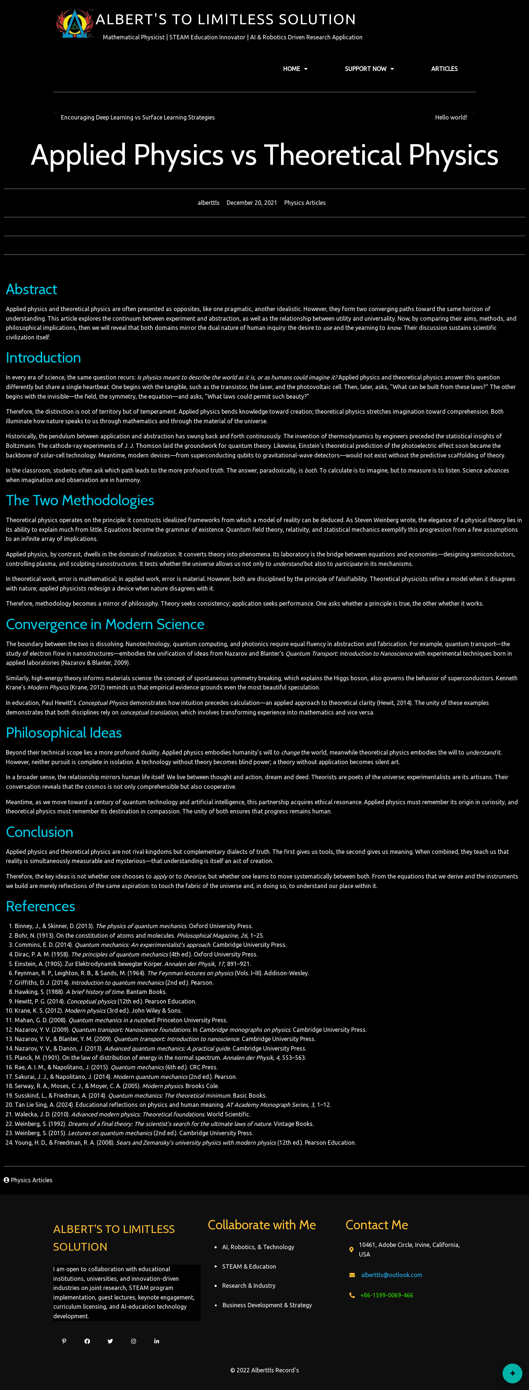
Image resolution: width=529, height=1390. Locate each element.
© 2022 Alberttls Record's (264, 1370)
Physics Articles (305, 202)
